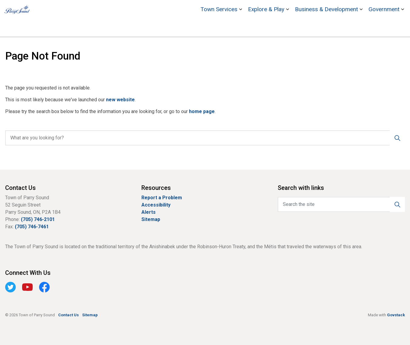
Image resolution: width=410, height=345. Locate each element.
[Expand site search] (399, 9)
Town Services (218, 27)
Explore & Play (266, 27)
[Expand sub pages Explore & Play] (287, 27)
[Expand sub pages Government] (402, 27)
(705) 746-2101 (38, 219)
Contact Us (377, 9)
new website (120, 100)
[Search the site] (341, 204)
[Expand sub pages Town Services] (240, 27)
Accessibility (155, 205)
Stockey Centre (346, 9)
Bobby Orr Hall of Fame (304, 9)
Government (384, 27)
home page (202, 111)
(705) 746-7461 (32, 226)
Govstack (396, 315)
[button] (397, 204)
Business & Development (326, 27)
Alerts (148, 212)
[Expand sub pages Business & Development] (361, 27)
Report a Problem (161, 197)
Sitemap (150, 219)
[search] (203, 137)
